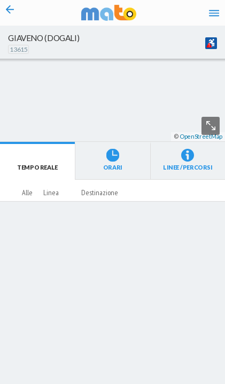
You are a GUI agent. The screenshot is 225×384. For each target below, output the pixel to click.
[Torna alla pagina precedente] (10, 13)
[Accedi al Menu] (214, 13)
